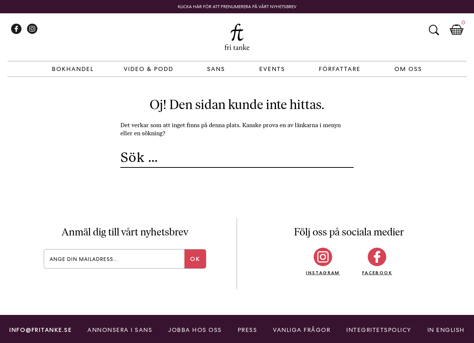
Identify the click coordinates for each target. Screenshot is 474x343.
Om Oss (408, 69)
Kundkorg (457, 30)
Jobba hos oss (195, 330)
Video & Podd (148, 69)
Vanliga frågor (301, 330)
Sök (434, 30)
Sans (216, 69)
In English (446, 330)
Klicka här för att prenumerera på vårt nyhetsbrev (237, 7)
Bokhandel (73, 69)
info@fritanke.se (40, 329)
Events (272, 69)
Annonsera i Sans (119, 330)
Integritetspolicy (378, 330)
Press (247, 330)
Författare (340, 69)
